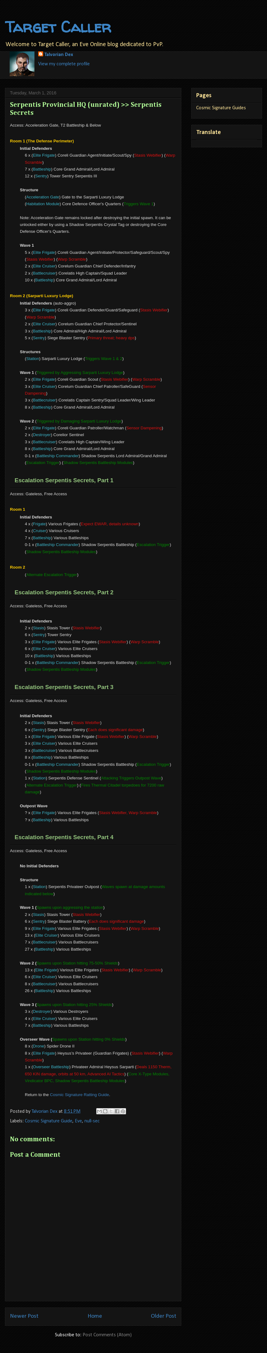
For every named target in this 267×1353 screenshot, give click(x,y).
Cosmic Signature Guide (48, 1121)
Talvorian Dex (58, 54)
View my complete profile (64, 64)
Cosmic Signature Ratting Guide (79, 1094)
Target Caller (58, 26)
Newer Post (24, 1316)
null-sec (92, 1121)
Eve (78, 1121)
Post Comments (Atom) (107, 1335)
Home (95, 1316)
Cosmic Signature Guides (221, 108)
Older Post (163, 1316)
